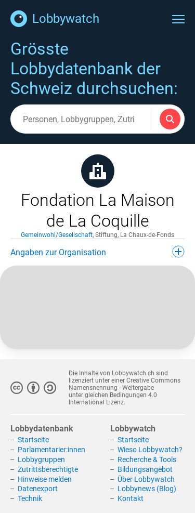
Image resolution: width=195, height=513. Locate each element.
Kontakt (131, 498)
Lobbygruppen (41, 459)
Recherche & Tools (147, 459)
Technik (30, 498)
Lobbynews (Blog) (147, 488)
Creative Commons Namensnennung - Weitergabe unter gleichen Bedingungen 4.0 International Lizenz (124, 391)
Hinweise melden (45, 479)
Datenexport (38, 488)
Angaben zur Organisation (97, 251)
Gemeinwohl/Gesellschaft (57, 235)
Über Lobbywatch (146, 479)
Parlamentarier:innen (51, 449)
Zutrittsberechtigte (48, 469)
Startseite (33, 440)
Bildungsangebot (145, 469)
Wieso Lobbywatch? (150, 449)
